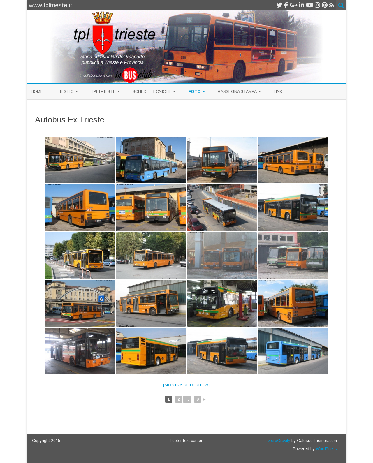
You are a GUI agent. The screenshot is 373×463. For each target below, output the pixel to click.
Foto (194, 91)
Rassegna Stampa (237, 91)
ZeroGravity (279, 440)
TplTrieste (103, 91)
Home (37, 91)
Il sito (67, 91)
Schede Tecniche (152, 91)
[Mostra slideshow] (186, 385)
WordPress (326, 448)
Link (278, 91)
